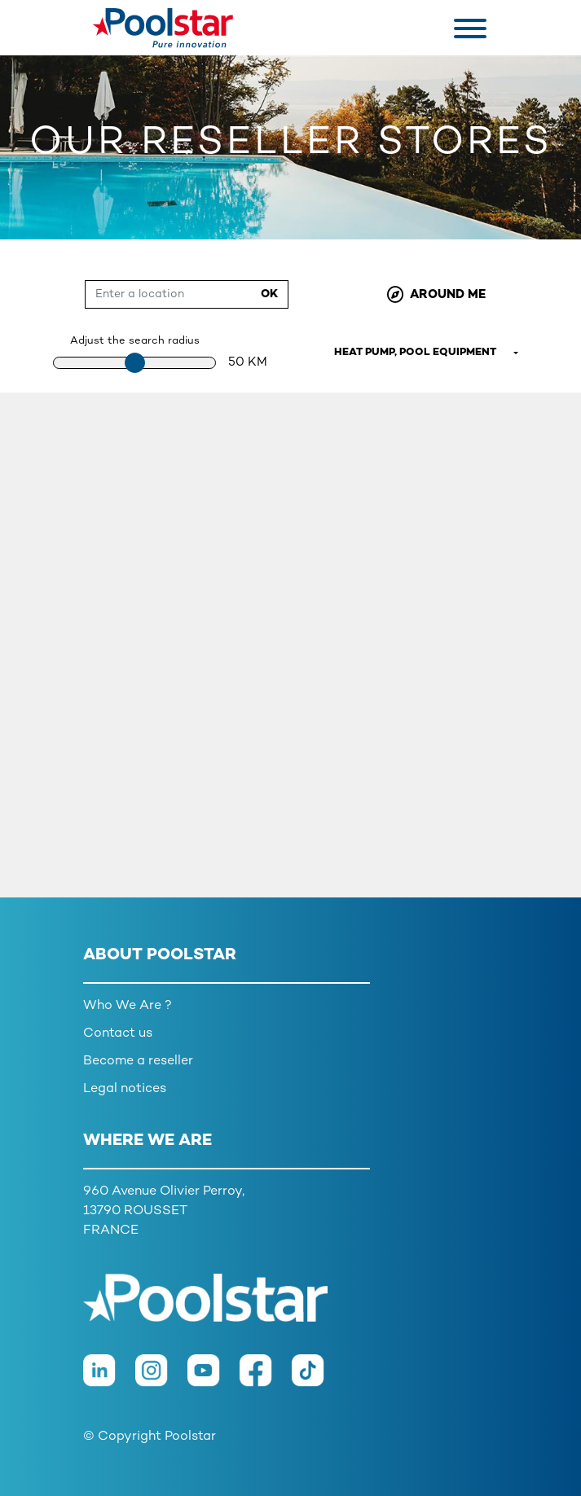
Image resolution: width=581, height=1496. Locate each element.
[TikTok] (316, 1379)
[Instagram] (161, 1379)
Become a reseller (138, 1061)
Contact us (117, 1034)
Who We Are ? (127, 1006)
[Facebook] (266, 1379)
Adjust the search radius (135, 341)
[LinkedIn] (109, 1379)
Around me (436, 295)
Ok (269, 294)
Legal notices (124, 1089)
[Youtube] (213, 1379)
